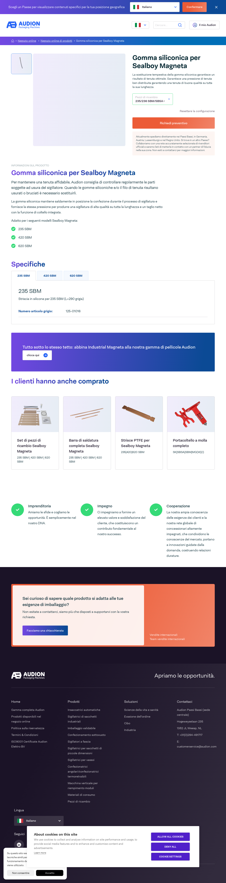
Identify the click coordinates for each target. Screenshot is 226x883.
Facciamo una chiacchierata (45, 630)
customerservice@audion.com (197, 746)
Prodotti (73, 702)
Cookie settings (171, 856)
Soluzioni (131, 702)
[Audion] (23, 25)
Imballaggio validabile (82, 728)
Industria (130, 730)
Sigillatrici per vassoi (81, 760)
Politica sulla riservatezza (27, 728)
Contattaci (184, 702)
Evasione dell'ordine (137, 716)
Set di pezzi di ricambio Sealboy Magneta (31, 446)
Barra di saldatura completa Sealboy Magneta (84, 446)
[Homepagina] (12, 40)
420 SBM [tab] (49, 276)
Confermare (194, 7)
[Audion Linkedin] (19, 845)
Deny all (171, 846)
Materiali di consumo (81, 795)
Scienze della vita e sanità (141, 710)
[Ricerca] (179, 25)
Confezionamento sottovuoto (87, 735)
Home (15, 702)
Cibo (127, 723)
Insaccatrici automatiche (84, 710)
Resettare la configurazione (197, 111)
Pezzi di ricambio (79, 801)
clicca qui (37, 355)
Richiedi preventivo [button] (173, 123)
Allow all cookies (171, 836)
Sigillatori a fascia (79, 741)
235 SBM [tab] (23, 276)
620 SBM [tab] (76, 276)
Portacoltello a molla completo (190, 443)
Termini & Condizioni (24, 735)
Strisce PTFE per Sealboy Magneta (135, 443)
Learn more (40, 852)
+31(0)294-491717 (191, 735)
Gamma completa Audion (27, 710)
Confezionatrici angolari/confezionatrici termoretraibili (83, 771)
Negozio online (27, 41)
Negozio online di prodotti (56, 41)
